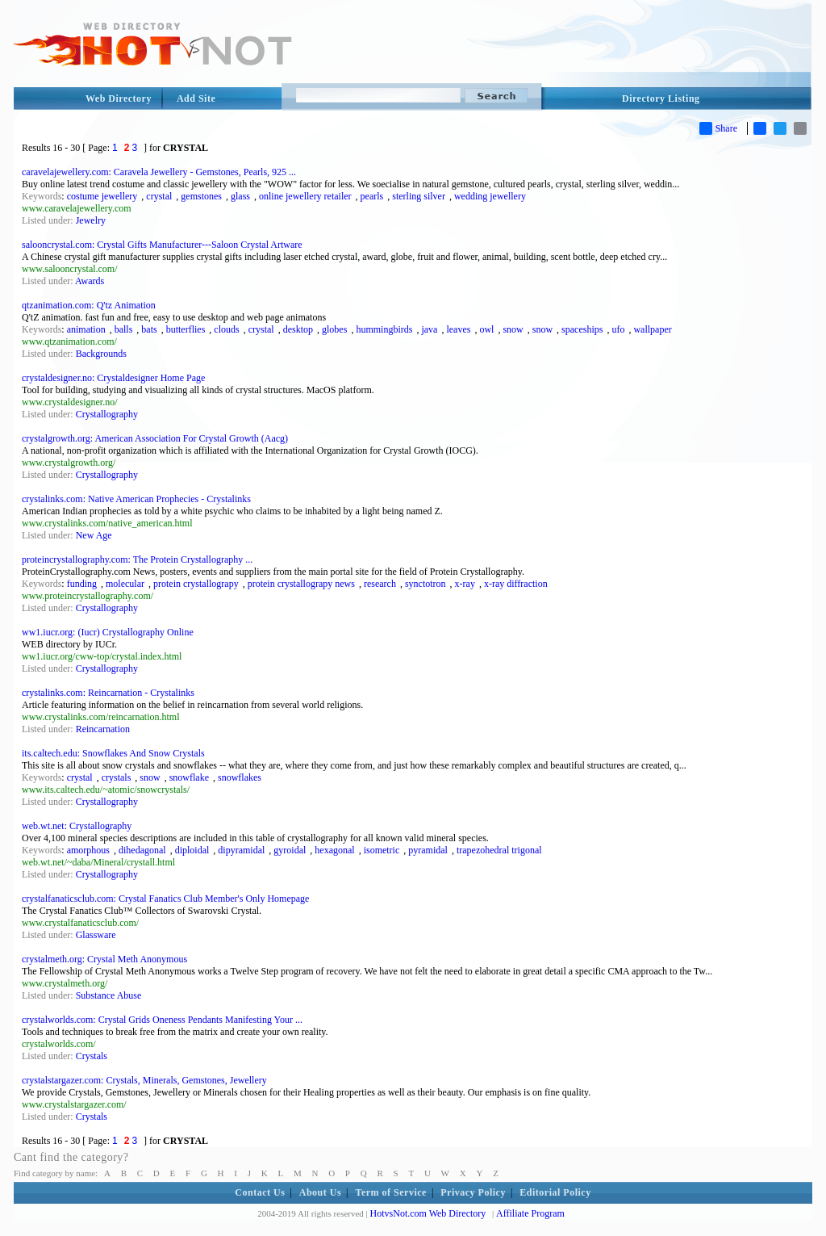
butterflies (186, 329)
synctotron (425, 583)
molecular (125, 583)
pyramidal (428, 850)
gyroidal (289, 850)
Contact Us (260, 1192)
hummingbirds (384, 329)
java (429, 329)
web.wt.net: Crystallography (76, 826)
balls (124, 329)
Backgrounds (101, 353)
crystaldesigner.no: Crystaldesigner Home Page (113, 377)
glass (240, 196)
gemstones (201, 196)
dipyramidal (241, 850)
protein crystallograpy (196, 583)
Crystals (91, 1056)
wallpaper (652, 329)
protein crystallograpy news (301, 583)
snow (513, 329)
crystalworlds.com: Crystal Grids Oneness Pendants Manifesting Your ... (162, 1019)
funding (82, 583)
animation (86, 329)
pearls (372, 196)
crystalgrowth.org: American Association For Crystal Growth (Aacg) (155, 438)
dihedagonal (142, 850)
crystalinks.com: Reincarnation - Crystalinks (108, 692)
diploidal (192, 850)
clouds (226, 329)
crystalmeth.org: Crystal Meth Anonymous (104, 959)
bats (148, 329)
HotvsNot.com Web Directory (428, 1213)
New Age (94, 535)
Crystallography (107, 414)
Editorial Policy (554, 1192)
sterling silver (418, 196)
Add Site (196, 98)
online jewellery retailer (305, 196)
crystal (159, 196)
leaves (458, 329)
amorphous (88, 850)
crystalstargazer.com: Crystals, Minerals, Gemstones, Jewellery (144, 1080)
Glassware (96, 935)
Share (718, 128)
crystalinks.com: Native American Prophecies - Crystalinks (136, 499)
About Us (320, 1192)
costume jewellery (102, 196)
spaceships (582, 329)
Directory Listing (661, 98)
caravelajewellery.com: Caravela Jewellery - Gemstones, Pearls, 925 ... (159, 172)
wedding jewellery (490, 196)
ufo (617, 329)
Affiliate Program (530, 1213)
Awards (89, 281)
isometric (382, 850)
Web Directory (119, 98)
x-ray (465, 583)
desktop (298, 329)
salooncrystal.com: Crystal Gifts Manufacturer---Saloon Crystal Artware (162, 244)
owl (486, 329)
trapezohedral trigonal (499, 850)
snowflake (189, 777)
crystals (116, 777)
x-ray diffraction (516, 583)
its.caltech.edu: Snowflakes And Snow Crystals (113, 753)
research (380, 583)
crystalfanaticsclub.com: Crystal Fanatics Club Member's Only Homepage (165, 898)
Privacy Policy (473, 1192)
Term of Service (391, 1192)
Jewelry (91, 220)
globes (334, 329)
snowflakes (239, 777)
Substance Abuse (109, 995)
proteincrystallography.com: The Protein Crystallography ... (137, 559)
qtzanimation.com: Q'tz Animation (89, 305)
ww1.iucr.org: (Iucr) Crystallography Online (108, 632)
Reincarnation (103, 729)
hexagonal (334, 850)
